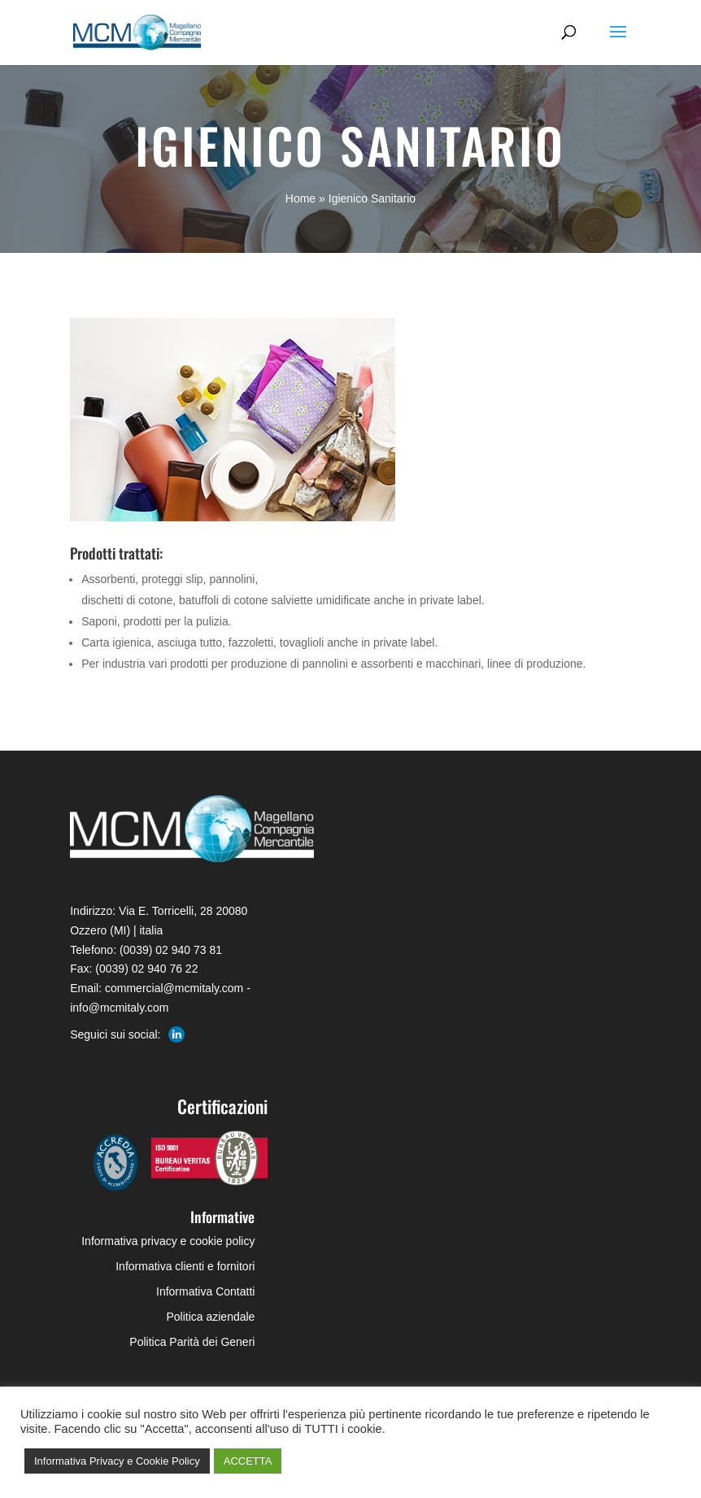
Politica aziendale (210, 1316)
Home (300, 198)
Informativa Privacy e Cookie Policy (117, 1461)
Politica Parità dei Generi (192, 1341)
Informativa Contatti (205, 1291)
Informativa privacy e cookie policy (168, 1241)
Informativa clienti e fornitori (185, 1266)
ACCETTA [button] (248, 1461)
